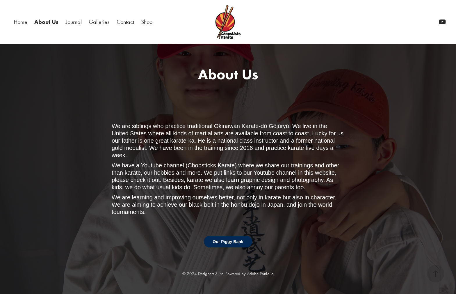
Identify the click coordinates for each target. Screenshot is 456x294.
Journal (74, 21)
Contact (125, 21)
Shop (147, 21)
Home (20, 21)
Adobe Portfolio (260, 273)
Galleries (99, 21)
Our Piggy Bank (228, 241)
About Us (46, 21)
